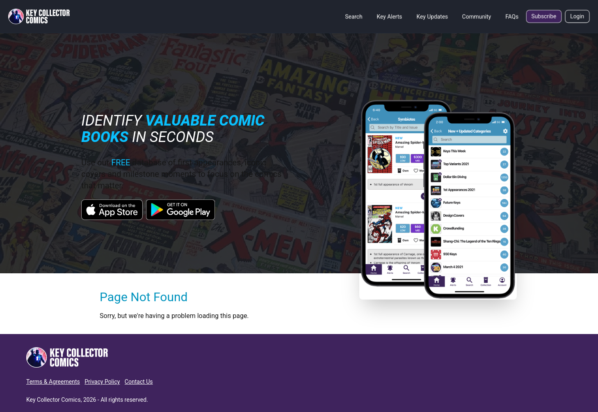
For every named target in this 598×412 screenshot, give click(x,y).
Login (577, 16)
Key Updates (432, 16)
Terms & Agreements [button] (53, 381)
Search (354, 16)
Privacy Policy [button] (102, 381)
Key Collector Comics (53, 399)
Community (476, 16)
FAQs (512, 16)
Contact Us (139, 381)
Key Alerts (389, 16)
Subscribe (544, 16)
